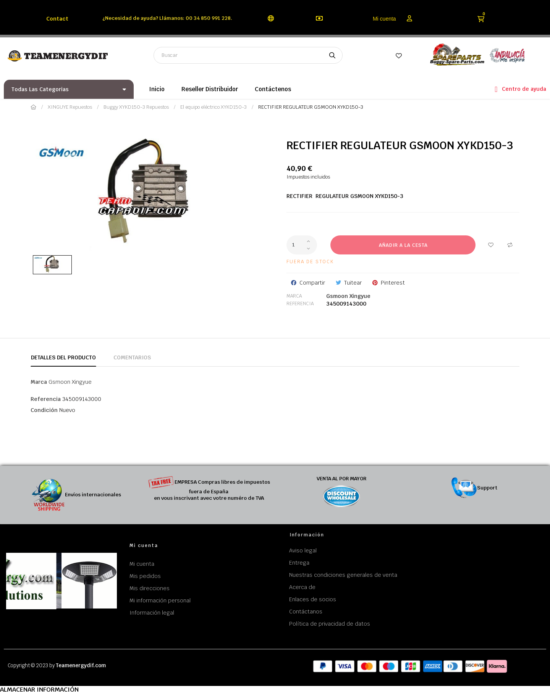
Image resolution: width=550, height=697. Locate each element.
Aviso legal (303, 550)
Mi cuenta (384, 19)
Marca (294, 296)
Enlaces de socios (312, 599)
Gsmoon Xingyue (348, 296)
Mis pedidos (145, 576)
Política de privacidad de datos (329, 623)
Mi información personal (160, 600)
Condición (44, 410)
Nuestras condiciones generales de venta (343, 574)
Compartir (312, 282)
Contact (57, 18)
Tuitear (353, 282)
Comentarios (132, 357)
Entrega (299, 562)
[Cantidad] (301, 244)
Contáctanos (305, 611)
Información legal (151, 612)
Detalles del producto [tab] (63, 357)
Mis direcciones (149, 588)
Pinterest (393, 282)
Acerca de (302, 587)
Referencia (300, 304)
